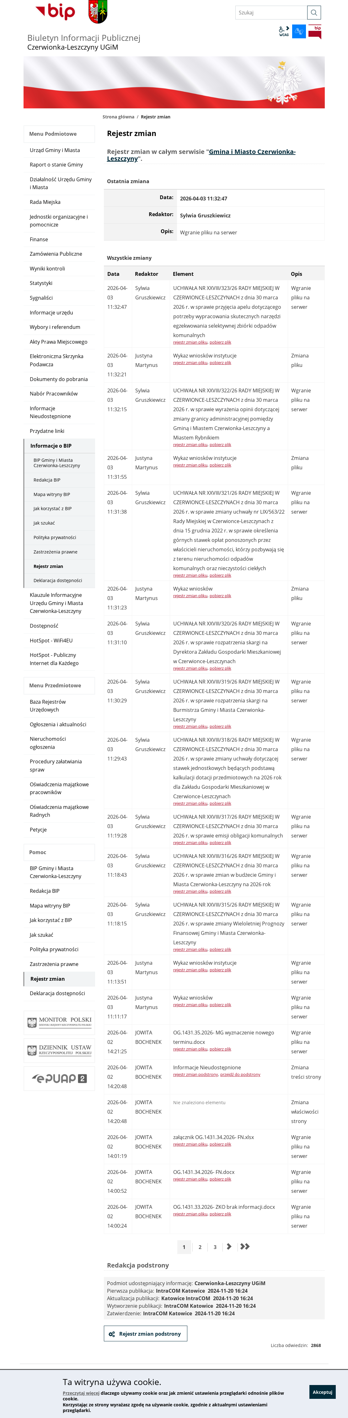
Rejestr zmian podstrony (149, 1333)
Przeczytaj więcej (81, 1393)
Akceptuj (322, 1394)
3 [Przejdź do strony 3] (217, 1247)
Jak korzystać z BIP (53, 508)
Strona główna (118, 117)
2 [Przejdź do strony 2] (202, 1247)
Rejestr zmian (48, 566)
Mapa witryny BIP (52, 494)
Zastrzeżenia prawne (56, 552)
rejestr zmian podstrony (195, 1074)
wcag (284, 31)
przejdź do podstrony (240, 1074)
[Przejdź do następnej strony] (229, 1247)
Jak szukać (44, 523)
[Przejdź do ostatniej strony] (244, 1247)
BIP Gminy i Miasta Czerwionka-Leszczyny (57, 462)
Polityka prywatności (55, 537)
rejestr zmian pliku (190, 342)
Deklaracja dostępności (58, 580)
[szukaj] (314, 12)
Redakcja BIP (47, 480)
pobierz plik (220, 342)
